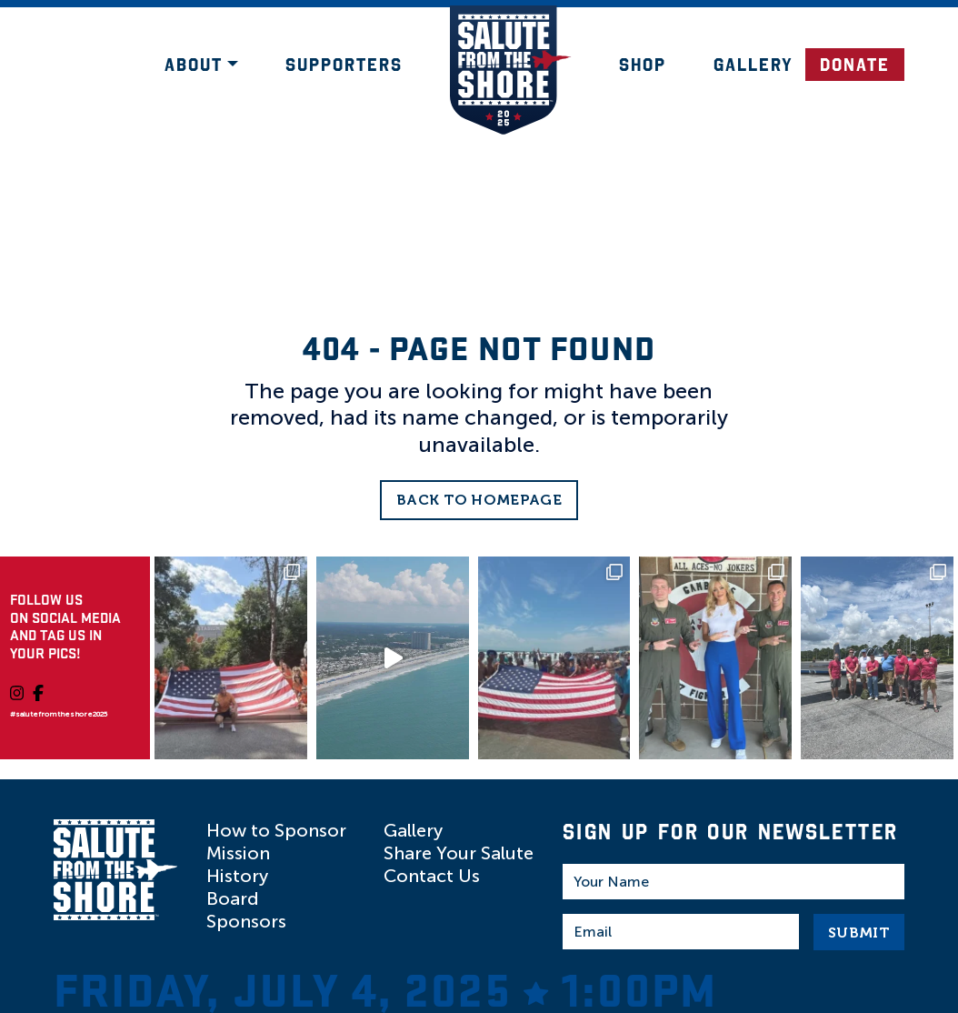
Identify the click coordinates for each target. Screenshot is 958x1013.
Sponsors (246, 921)
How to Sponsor (276, 830)
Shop (642, 65)
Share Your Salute (459, 853)
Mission (238, 853)
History (237, 876)
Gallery (753, 65)
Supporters (344, 65)
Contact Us (432, 876)
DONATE (855, 65)
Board (232, 898)
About (194, 65)
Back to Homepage (479, 499)
